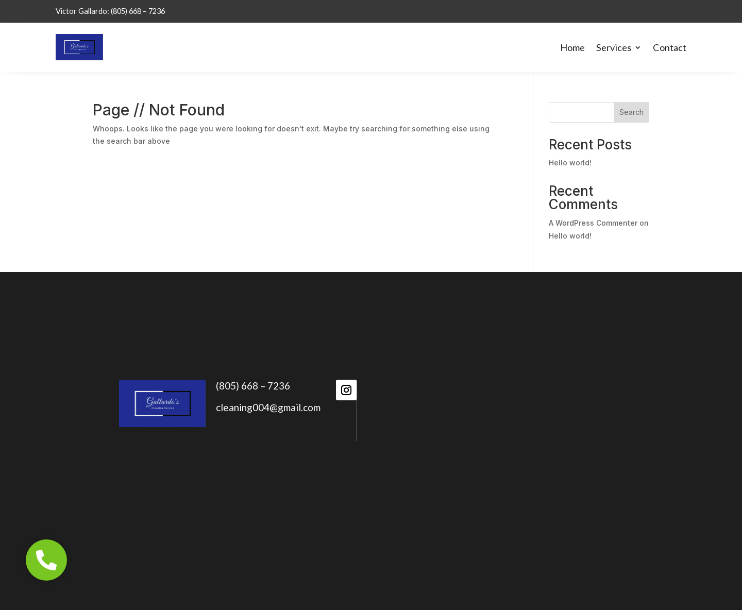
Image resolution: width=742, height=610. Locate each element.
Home (572, 47)
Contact (669, 47)
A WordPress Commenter (593, 222)
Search (631, 112)
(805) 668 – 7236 (253, 386)
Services (613, 47)
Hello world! (570, 162)
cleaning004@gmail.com (268, 407)
